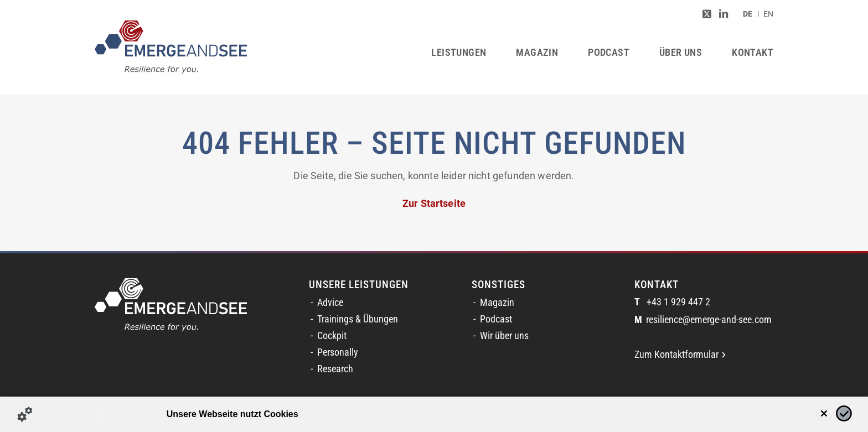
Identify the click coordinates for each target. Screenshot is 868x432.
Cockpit (332, 335)
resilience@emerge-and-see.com (703, 320)
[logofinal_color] (171, 47)
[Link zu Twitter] (707, 14)
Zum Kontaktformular (680, 355)
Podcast (496, 319)
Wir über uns (504, 335)
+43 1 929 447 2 (672, 302)
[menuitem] (747, 13)
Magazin (497, 302)
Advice (330, 302)
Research (335, 368)
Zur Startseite (434, 203)
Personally (337, 352)
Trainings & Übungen (357, 319)
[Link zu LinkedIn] (723, 14)
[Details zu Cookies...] (25, 414)
